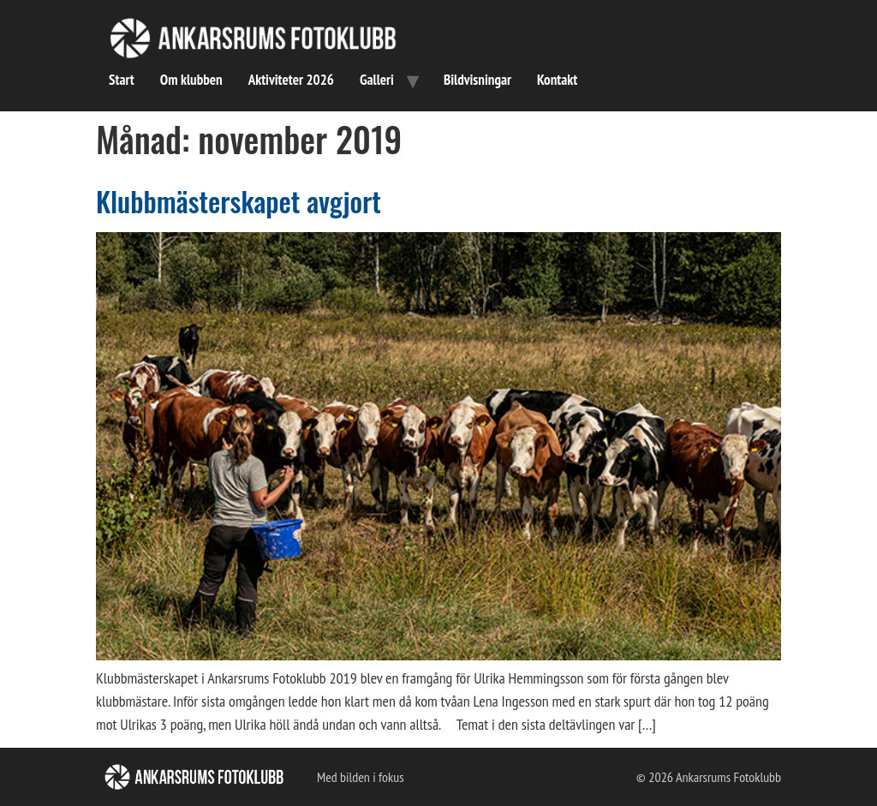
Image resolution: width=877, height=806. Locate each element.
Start (121, 79)
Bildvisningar (477, 79)
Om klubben (191, 79)
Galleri (377, 79)
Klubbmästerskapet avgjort (238, 201)
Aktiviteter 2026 (291, 79)
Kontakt (557, 79)
